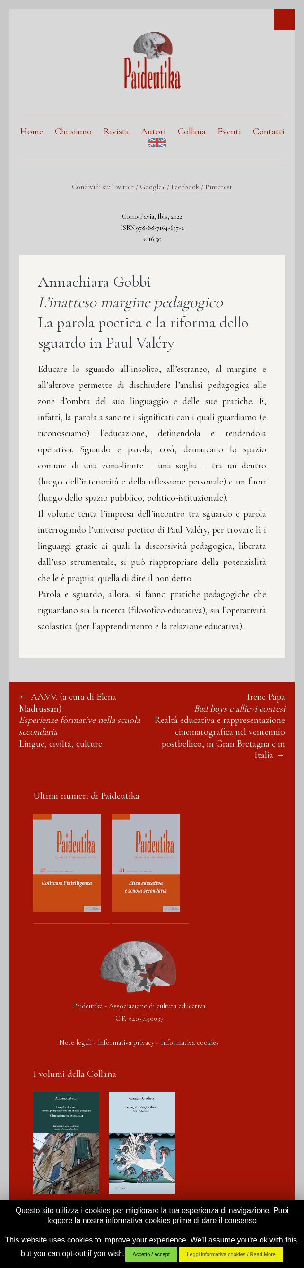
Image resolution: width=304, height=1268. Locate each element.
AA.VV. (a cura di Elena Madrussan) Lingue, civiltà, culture (79, 720)
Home (31, 131)
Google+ (152, 187)
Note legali (75, 1042)
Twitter (123, 187)
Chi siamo (73, 131)
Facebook (185, 187)
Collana (192, 131)
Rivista (116, 131)
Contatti (269, 131)
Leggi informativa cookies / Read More (231, 1254)
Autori (153, 131)
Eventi (229, 131)
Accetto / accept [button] (151, 1254)
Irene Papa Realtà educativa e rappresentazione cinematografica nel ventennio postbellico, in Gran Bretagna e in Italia (220, 726)
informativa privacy (126, 1042)
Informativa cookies (190, 1042)
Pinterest (218, 187)
